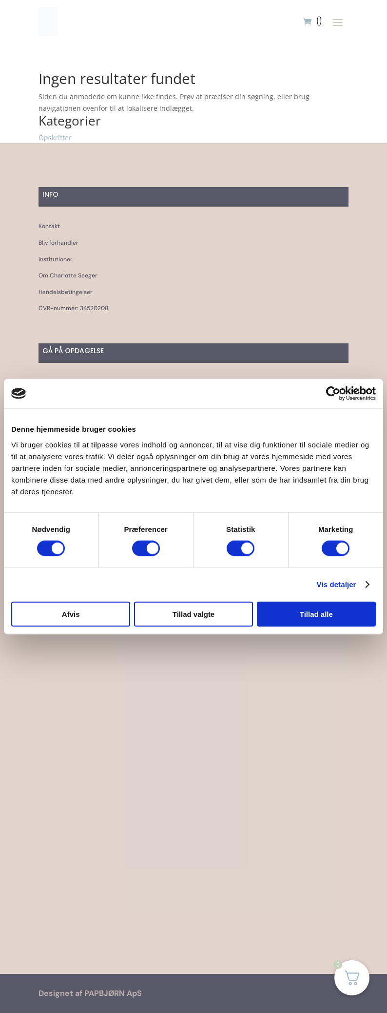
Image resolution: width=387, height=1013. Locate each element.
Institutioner (56, 259)
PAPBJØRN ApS (113, 993)
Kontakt (49, 226)
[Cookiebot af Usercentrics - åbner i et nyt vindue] (333, 393)
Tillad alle (316, 614)
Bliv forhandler (58, 243)
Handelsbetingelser (66, 292)
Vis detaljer (336, 584)
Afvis (71, 614)
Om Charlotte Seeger (68, 275)
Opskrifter (55, 137)
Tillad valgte (193, 614)
